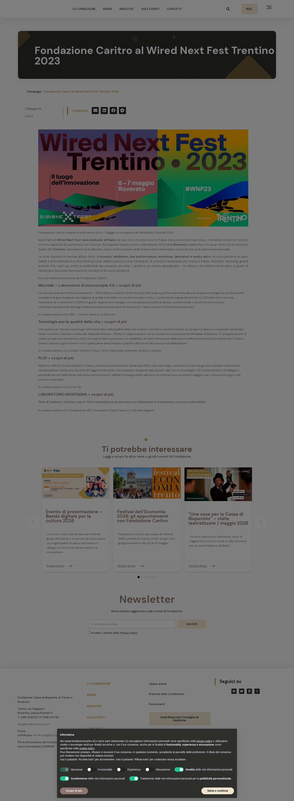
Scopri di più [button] (74, 790)
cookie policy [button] (87, 748)
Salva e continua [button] (217, 790)
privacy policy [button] (204, 741)
